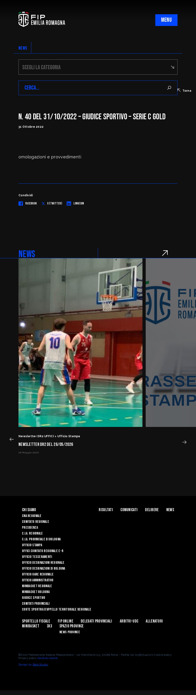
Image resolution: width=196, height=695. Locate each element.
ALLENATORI (154, 621)
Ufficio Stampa (32, 545)
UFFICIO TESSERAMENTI (37, 557)
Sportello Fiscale (36, 621)
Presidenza (30, 527)
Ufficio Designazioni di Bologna (43, 568)
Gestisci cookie (47, 658)
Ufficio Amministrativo (37, 580)
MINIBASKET (30, 626)
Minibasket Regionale (37, 586)
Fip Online (65, 621)
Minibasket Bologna (36, 592)
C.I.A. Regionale (32, 533)
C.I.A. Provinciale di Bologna (41, 539)
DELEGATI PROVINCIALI (96, 621)
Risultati (106, 509)
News (170, 509)
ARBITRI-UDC (129, 621)
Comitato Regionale (35, 522)
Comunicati (129, 509)
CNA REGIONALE (32, 516)
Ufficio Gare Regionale (38, 574)
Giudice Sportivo (33, 598)
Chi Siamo (29, 509)
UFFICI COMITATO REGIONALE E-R (42, 551)
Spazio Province (71, 626)
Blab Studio (40, 664)
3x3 (49, 626)
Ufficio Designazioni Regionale (43, 562)
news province (69, 632)
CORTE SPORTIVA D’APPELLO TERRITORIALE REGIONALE (56, 609)
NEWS (22, 48)
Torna (184, 90)
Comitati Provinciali (36, 603)
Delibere (152, 509)
